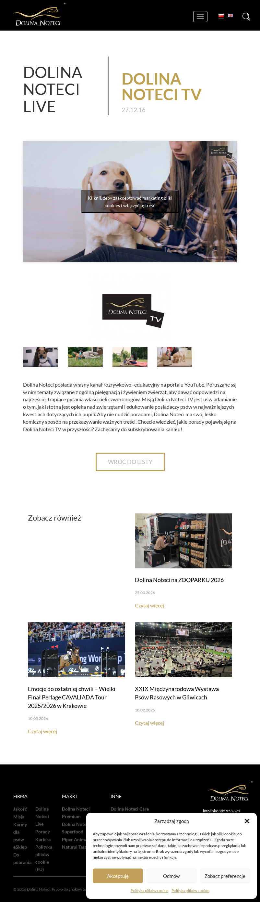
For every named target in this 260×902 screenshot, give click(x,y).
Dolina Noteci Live (42, 816)
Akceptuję (118, 876)
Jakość (20, 809)
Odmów (171, 876)
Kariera (43, 839)
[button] (247, 821)
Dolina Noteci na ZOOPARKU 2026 (179, 579)
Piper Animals (76, 839)
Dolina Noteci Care (130, 809)
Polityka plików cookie (149, 890)
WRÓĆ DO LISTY (130, 461)
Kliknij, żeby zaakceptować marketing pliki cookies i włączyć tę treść (130, 201)
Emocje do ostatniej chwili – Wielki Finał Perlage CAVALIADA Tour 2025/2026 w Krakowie (71, 697)
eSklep (20, 847)
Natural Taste (75, 847)
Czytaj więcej (149, 605)
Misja (18, 816)
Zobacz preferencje (225, 876)
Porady (42, 831)
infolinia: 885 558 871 (221, 810)
